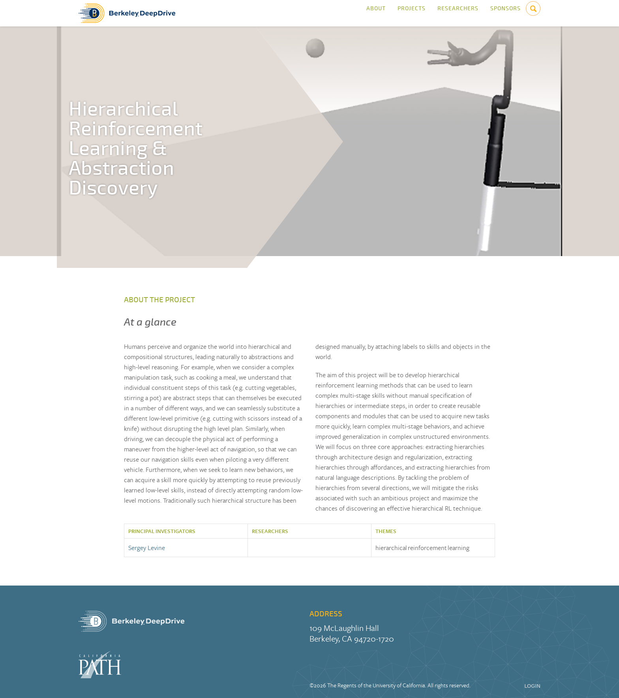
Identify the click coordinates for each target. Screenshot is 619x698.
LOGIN (532, 686)
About (376, 13)
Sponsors (505, 13)
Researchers (457, 13)
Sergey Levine (146, 547)
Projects (412, 13)
